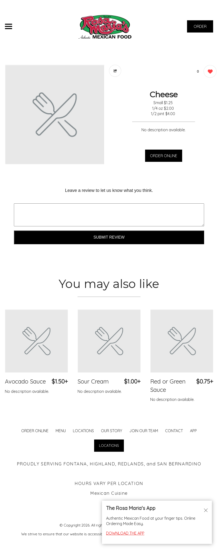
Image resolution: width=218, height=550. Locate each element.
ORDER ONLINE (163, 155)
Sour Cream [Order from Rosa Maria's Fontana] (93, 381)
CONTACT (174, 430)
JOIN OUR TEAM (143, 430)
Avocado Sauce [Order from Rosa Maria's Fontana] (25, 381)
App (193, 430)
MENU (61, 430)
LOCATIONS (83, 430)
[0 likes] (209, 72)
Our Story (111, 430)
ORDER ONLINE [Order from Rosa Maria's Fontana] (35, 430)
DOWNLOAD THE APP (125, 533)
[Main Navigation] (8, 26)
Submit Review (109, 237)
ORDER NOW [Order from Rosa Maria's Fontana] (200, 28)
